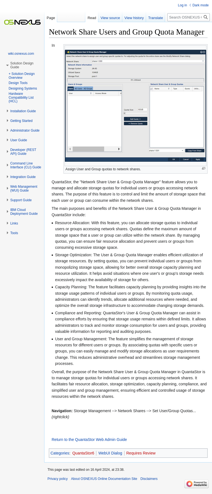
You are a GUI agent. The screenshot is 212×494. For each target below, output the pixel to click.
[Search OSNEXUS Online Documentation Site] (188, 17)
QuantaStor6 (83, 453)
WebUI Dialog (110, 453)
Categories (60, 453)
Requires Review (141, 453)
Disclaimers (149, 479)
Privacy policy (57, 479)
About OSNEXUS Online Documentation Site (104, 479)
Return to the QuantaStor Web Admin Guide (89, 439)
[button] (23, 111)
